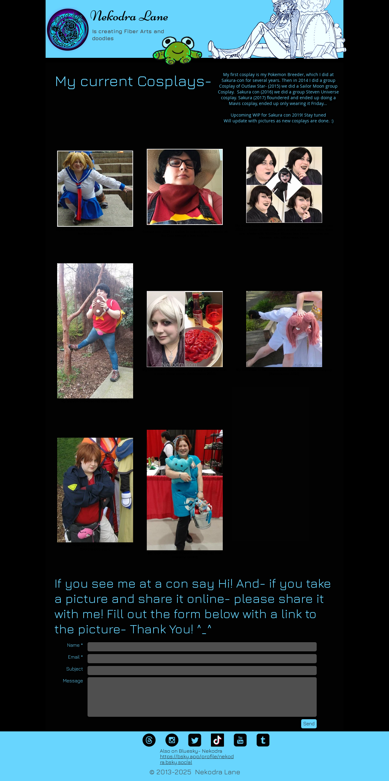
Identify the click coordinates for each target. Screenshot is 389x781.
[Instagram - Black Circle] (171, 740)
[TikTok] (217, 740)
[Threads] (149, 740)
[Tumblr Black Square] (263, 740)
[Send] (309, 723)
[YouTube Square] (240, 740)
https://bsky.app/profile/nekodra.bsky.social (197, 759)
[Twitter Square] (194, 740)
